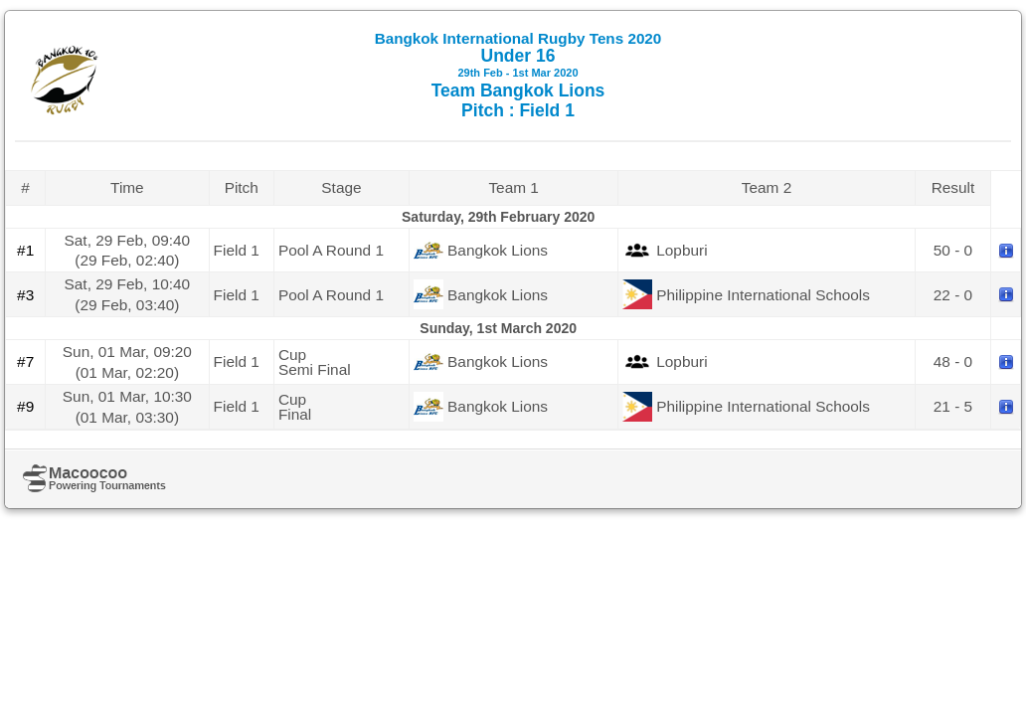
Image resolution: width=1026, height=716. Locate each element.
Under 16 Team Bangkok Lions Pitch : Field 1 (518, 75)
